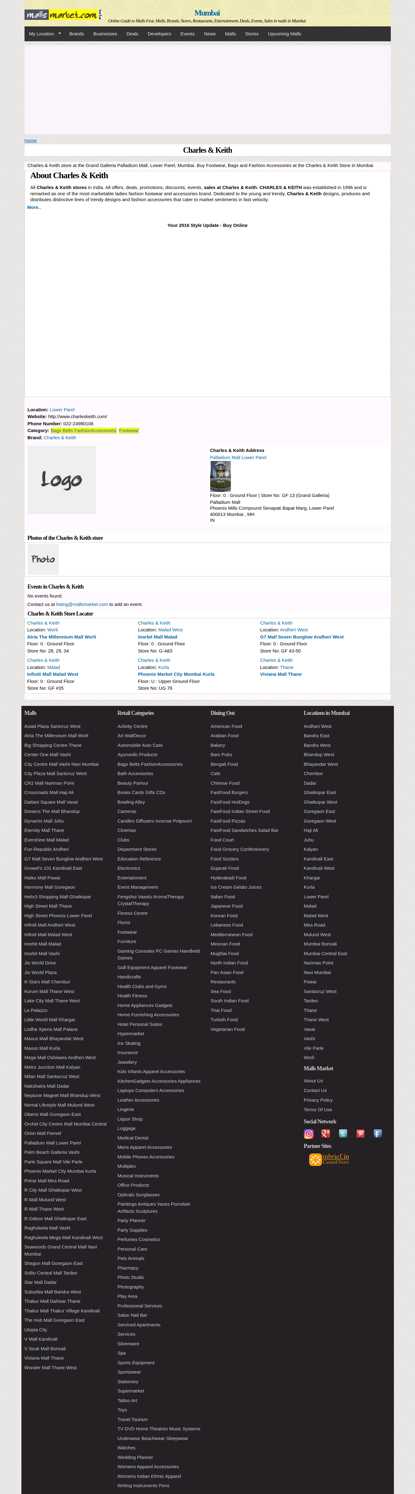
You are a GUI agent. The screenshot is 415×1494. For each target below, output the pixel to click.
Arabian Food (225, 735)
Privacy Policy (318, 1100)
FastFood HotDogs (230, 802)
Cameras (127, 811)
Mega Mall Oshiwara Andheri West (60, 1057)
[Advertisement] (208, 88)
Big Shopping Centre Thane (53, 745)
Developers (159, 33)
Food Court (222, 839)
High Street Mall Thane (48, 906)
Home (31, 140)
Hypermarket (131, 1033)
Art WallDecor (132, 735)
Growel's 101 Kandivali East (53, 868)
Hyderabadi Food (228, 877)
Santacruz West (320, 991)
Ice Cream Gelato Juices (236, 887)
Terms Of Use (318, 1109)
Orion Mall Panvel (43, 1133)
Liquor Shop (130, 1119)
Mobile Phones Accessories (146, 1156)
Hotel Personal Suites (140, 1024)
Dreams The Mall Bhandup (52, 811)
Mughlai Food (225, 953)
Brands (76, 33)
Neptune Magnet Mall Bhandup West (63, 1095)
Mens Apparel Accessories (145, 1147)
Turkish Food (224, 1019)
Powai (310, 981)
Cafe (216, 773)
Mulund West (317, 934)
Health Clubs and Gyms (142, 986)
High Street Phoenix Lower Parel (58, 915)
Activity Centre (133, 726)
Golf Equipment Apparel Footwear (152, 967)
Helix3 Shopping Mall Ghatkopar (58, 896)
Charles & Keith (60, 437)
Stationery (128, 1381)
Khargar (312, 877)
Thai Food (221, 1010)
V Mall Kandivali (41, 1339)
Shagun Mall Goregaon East (54, 1263)
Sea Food (221, 991)
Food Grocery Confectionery (240, 849)
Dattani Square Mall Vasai (51, 802)
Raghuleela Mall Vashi (47, 1227)
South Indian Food (230, 1000)
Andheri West (294, 629)
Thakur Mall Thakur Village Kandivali (62, 1310)
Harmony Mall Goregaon (50, 887)
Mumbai (206, 13)
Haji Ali (311, 830)
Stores (252, 33)
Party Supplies (133, 1230)
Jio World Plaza (41, 972)
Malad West (170, 629)
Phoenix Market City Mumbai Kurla (176, 674)
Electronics (129, 868)
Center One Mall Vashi (48, 754)
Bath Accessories (135, 773)
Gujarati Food (225, 868)
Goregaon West (320, 821)
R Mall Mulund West (45, 1199)
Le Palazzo (36, 1010)
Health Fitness (132, 995)
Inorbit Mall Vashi (42, 953)
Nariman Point (318, 962)
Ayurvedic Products (138, 754)
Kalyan (311, 849)
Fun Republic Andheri (47, 849)
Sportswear (129, 1371)
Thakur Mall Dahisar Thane (53, 1301)
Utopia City (36, 1329)
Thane (287, 667)
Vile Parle (314, 1048)
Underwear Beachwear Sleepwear (153, 1438)
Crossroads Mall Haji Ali (49, 792)
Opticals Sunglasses (139, 1194)
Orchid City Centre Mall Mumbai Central (66, 1123)
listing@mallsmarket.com (82, 604)
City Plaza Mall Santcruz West (56, 773)
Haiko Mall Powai (42, 877)
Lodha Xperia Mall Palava (51, 1029)
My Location (43, 34)
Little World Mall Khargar (50, 1019)
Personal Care (132, 1249)
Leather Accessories (139, 1100)
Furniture (127, 941)
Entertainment (132, 877)
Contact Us (315, 1090)
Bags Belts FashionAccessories (83, 430)
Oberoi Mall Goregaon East (53, 1114)
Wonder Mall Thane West (51, 1367)
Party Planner (132, 1220)
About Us (313, 1080)
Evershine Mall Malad (47, 839)
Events (188, 33)
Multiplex (127, 1166)
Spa (122, 1353)
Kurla (163, 667)
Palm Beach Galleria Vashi (52, 1152)
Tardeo (311, 1000)
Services (127, 1334)
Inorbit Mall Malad (158, 636)
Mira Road (314, 925)
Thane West (316, 1019)
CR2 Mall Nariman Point (49, 783)
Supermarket (131, 1390)
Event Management (138, 887)
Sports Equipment (136, 1362)
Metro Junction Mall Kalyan (52, 1067)
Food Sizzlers (225, 858)
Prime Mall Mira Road (47, 1180)
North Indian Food (229, 962)
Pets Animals (131, 1258)
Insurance (128, 1052)
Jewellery (127, 1062)
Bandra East (317, 735)
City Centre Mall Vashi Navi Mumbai (62, 764)
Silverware (128, 1343)
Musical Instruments (138, 1175)
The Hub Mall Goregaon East (55, 1320)
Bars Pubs (221, 754)
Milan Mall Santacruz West (52, 1076)
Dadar (310, 783)
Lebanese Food (227, 925)
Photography (131, 1286)
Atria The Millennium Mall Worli (61, 636)
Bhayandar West (321, 764)
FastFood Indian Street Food (240, 811)
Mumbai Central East (325, 953)
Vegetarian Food (228, 1029)
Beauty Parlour (133, 783)
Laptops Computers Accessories (151, 1090)
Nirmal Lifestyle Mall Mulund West (60, 1105)
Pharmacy (128, 1268)
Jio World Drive (40, 962)
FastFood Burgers (229, 792)
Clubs (123, 839)
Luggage (127, 1128)
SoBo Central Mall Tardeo (51, 1272)
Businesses (105, 33)
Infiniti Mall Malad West (53, 674)
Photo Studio (131, 1277)
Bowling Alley (131, 802)
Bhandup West (319, 754)
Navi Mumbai (317, 972)
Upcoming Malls (284, 33)
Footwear (129, 430)
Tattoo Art (127, 1400)
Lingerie (126, 1109)
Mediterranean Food (232, 934)
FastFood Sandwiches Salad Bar (244, 830)
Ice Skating (129, 1043)
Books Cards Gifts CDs (141, 792)
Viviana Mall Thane (281, 674)
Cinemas (127, 830)
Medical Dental (133, 1137)
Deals (132, 33)
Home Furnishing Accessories (148, 1014)
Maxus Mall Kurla (42, 1048)
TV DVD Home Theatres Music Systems (159, 1428)
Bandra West (317, 745)
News (210, 33)
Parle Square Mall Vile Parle (54, 1161)
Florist (124, 922)
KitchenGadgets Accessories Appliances (159, 1081)
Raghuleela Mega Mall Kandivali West (64, 1237)
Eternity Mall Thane (45, 830)
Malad (53, 667)
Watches (127, 1447)
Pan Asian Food (227, 972)
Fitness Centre (133, 913)
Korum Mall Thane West (49, 991)
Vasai (309, 1029)
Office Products (133, 1185)
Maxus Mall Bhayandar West (54, 1038)
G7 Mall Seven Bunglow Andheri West (302, 636)
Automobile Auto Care (140, 745)
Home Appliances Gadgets (145, 1005)
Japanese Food (227, 906)
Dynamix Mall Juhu (44, 821)
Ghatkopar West (320, 802)
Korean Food (224, 915)
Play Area (128, 1296)
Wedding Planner (135, 1457)
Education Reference (139, 858)
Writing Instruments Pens (143, 1485)
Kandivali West (319, 868)
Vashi (309, 1038)
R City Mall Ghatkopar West (53, 1190)
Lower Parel (62, 409)
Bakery (218, 745)
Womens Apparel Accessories (148, 1466)
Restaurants (223, 981)
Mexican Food (225, 943)
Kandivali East (318, 858)
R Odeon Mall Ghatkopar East (56, 1218)
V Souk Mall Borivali (45, 1348)
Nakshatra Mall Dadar (47, 1086)
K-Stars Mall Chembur (47, 981)
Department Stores (137, 849)
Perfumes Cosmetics (139, 1239)
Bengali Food (224, 764)
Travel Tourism (133, 1419)
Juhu (309, 839)
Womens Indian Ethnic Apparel (149, 1476)
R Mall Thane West (44, 1209)
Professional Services (140, 1305)
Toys (122, 1409)
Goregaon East (319, 811)
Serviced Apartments (139, 1324)
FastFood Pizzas (228, 821)
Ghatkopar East (320, 792)
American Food (226, 726)
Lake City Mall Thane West (52, 1000)
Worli (52, 629)
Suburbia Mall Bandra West (53, 1291)
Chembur (313, 773)
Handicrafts (129, 976)
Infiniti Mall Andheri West (50, 925)
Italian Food (223, 896)
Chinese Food (225, 783)
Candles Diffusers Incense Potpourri (155, 821)
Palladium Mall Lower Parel (238, 457)
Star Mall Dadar (41, 1282)
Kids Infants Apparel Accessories (151, 1071)
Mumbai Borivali (320, 943)
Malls (230, 33)
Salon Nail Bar (132, 1315)
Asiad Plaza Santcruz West (53, 726)
